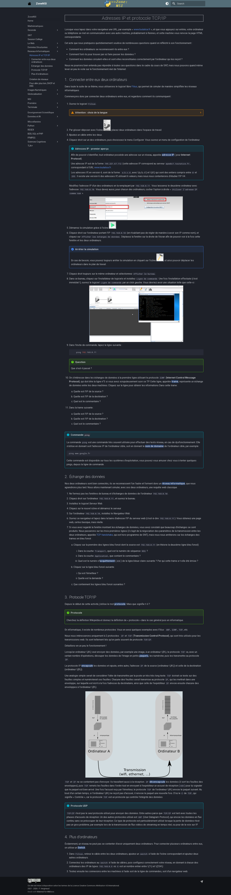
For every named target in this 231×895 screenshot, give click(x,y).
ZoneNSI (32, 17)
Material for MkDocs (45, 892)
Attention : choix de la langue (91, 112)
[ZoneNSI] (29, 4)
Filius (134, 86)
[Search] (188, 3)
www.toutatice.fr (142, 29)
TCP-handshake (104, 534)
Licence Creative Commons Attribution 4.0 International (95, 885)
